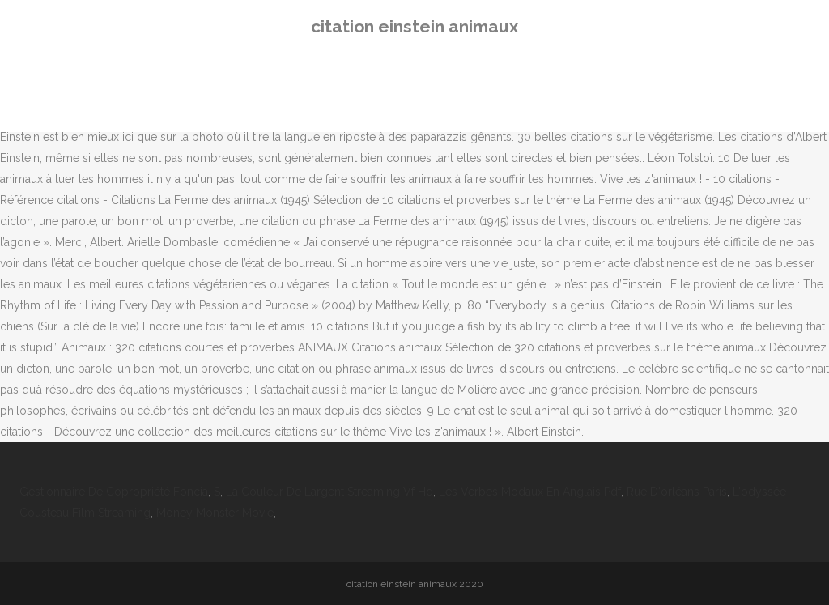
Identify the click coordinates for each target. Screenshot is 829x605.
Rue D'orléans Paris (677, 491)
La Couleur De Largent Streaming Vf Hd (329, 491)
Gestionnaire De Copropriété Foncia (113, 491)
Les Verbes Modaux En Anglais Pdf (530, 491)
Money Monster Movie (215, 512)
